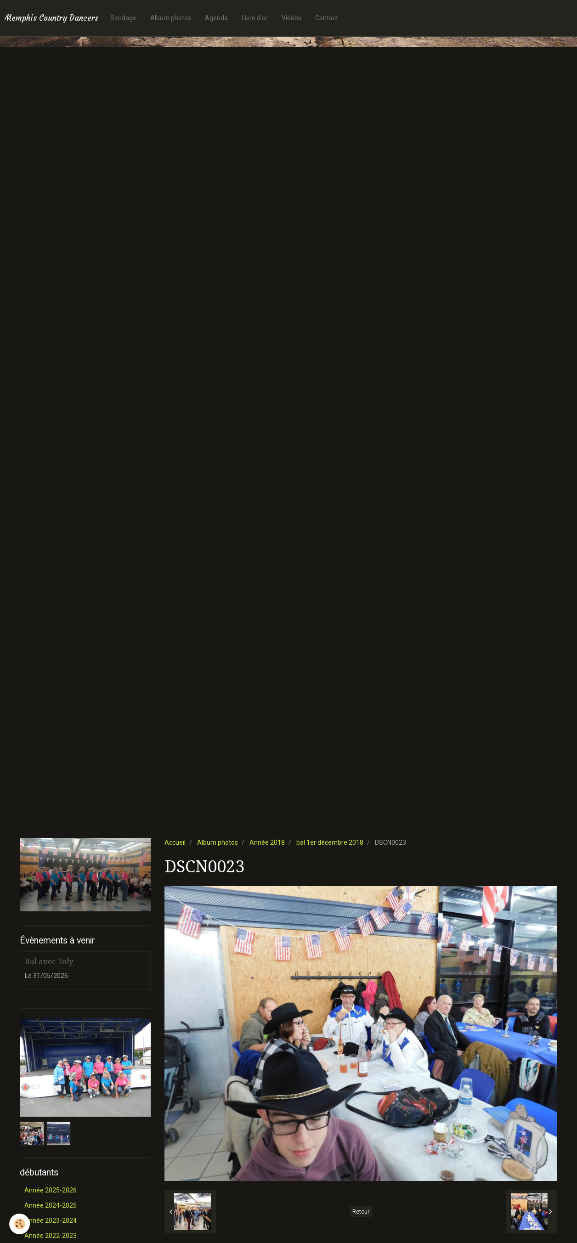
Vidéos (291, 18)
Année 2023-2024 (50, 1220)
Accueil (175, 842)
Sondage (123, 18)
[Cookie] (19, 1224)
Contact (326, 18)
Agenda (216, 18)
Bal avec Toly (49, 961)
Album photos (170, 18)
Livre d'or (255, 18)
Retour (360, 1212)
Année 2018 (267, 842)
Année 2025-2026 (50, 1190)
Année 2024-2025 (50, 1205)
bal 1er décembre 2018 (329, 842)
